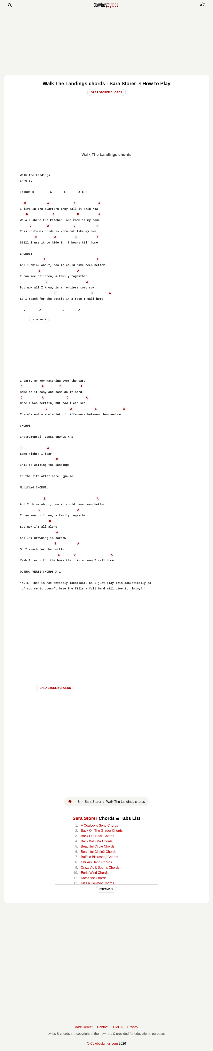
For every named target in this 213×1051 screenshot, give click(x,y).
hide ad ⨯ (39, 319)
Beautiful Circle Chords (98, 846)
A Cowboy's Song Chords (99, 825)
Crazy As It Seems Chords (100, 867)
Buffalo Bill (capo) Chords (99, 857)
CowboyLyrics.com (104, 1043)
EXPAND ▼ (107, 889)
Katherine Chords (93, 878)
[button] (10, 5)
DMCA (118, 1027)
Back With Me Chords (97, 841)
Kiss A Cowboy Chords (97, 883)
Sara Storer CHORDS (55, 687)
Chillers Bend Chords (96, 862)
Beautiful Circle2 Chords (98, 851)
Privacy (132, 1027)
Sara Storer (85, 818)
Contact (102, 1027)
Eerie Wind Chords (94, 872)
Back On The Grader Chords (102, 830)
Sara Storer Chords (106, 92)
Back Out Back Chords (97, 836)
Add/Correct (83, 1027)
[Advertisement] (106, 41)
